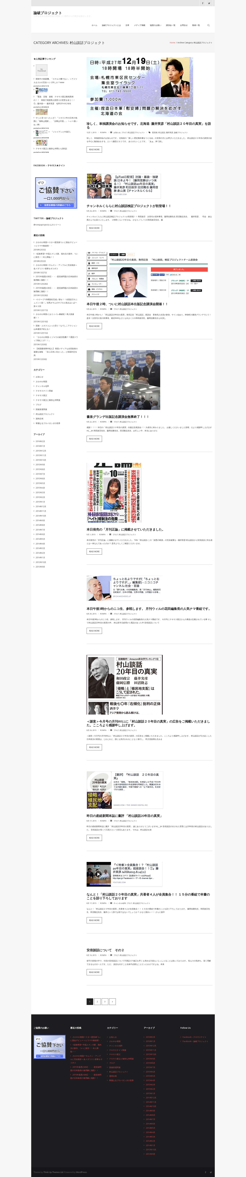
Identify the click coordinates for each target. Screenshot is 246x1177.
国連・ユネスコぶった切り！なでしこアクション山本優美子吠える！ (55, 327)
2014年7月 (40, 529)
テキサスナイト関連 (44, 390)
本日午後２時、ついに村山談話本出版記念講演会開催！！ (127, 304)
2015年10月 (41, 460)
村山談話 (161, 132)
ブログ (124, 132)
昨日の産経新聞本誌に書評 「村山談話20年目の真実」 (125, 815)
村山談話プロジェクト (136, 132)
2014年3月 (40, 548)
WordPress (81, 1171)
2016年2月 (40, 441)
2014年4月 (40, 543)
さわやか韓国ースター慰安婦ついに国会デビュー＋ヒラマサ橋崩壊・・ (55, 244)
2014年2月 (40, 552)
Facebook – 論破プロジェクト (195, 1041)
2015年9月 (40, 464)
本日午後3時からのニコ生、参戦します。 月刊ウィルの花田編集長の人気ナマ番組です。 (149, 608)
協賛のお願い (155, 25)
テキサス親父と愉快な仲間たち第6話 (51, 148)
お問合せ (184, 25)
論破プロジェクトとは (111, 25)
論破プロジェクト (181, 132)
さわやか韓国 (41, 381)
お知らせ (117, 132)
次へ (112, 1001)
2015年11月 (41, 455)
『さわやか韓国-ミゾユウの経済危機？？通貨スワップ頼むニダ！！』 (56, 339)
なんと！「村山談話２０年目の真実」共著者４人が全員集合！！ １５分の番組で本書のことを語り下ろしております (148, 896)
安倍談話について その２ (105, 950)
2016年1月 (40, 446)
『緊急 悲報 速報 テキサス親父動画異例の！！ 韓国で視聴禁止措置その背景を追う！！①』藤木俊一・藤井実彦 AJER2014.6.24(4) (54, 100)
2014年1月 (40, 557)
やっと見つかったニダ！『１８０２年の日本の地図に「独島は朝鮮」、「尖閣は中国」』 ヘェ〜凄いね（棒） (55, 121)
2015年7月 (40, 473)
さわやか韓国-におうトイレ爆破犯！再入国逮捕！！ (54, 316)
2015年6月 (40, 478)
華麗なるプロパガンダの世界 (48, 423)
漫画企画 (39, 418)
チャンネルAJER (120, 903)
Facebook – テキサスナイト (194, 1037)
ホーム (94, 25)
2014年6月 (40, 534)
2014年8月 (40, 525)
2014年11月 (41, 511)
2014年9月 (40, 520)
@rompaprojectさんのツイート (47, 224)
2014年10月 (41, 515)
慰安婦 (154, 132)
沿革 (127, 25)
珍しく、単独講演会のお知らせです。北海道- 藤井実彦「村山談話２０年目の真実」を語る (149, 125)
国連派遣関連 (41, 409)
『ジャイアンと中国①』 (61, 131)
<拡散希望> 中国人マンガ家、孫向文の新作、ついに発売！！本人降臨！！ (56, 255)
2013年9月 (40, 566)
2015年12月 (41, 450)
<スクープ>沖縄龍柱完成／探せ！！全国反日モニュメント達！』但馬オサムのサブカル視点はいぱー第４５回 (56, 302)
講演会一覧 (170, 25)
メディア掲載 (139, 25)
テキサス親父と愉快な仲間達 (48, 400)
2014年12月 (41, 506)
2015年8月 (40, 469)
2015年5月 (40, 483)
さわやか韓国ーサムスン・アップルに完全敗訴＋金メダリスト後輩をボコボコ (55, 267)
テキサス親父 (41, 395)
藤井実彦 (169, 132)
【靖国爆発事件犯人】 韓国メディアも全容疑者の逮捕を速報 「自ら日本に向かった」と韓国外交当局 (56, 351)
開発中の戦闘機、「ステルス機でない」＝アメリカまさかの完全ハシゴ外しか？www (55, 80)
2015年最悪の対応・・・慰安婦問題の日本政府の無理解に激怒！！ (56, 278)
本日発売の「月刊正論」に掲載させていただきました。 (126, 529)
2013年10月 (41, 562)
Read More (94, 149)
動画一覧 (196, 25)
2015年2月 (40, 497)
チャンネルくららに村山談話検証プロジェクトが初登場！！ (129, 206)
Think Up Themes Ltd (53, 1171)
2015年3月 (40, 492)
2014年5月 (40, 538)
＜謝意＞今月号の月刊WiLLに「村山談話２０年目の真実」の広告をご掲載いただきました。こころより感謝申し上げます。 (148, 723)
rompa (103, 132)
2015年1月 (40, 501)
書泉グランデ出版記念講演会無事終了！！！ (118, 416)
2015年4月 (40, 487)
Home (172, 42)
